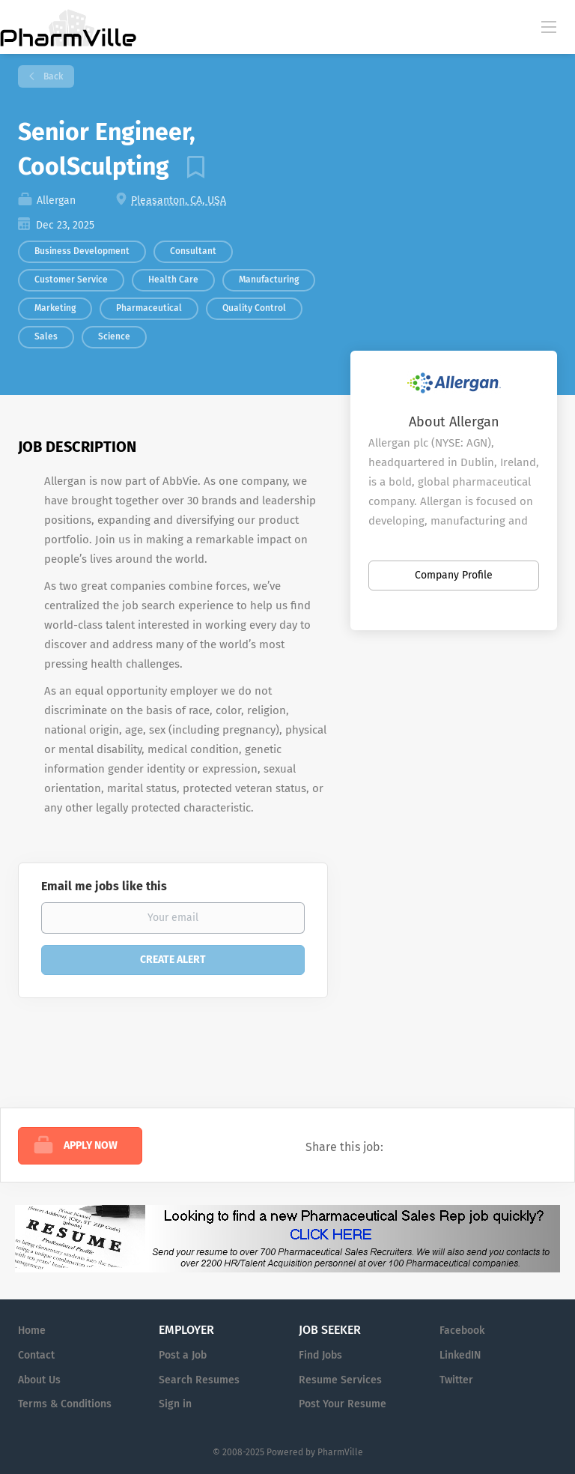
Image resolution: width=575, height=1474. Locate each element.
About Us (39, 1380)
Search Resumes (199, 1380)
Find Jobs (320, 1355)
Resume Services (340, 1380)
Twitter (456, 1380)
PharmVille (340, 1452)
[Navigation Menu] (548, 26)
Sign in (175, 1404)
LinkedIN (460, 1355)
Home (32, 1330)
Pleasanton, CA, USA (178, 200)
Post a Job (183, 1355)
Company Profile (454, 575)
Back (52, 76)
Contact (36, 1355)
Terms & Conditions (65, 1404)
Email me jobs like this (104, 886)
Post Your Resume (342, 1404)
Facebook (461, 1330)
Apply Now (91, 1145)
